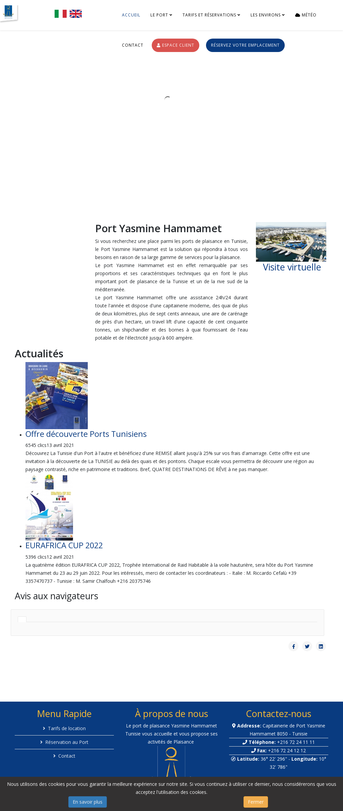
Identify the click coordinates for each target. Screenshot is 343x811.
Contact (132, 45)
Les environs (266, 15)
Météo (306, 15)
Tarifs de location (67, 728)
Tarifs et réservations (209, 15)
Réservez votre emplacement (245, 45)
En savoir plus (87, 802)
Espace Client (175, 45)
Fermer (256, 802)
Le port (159, 15)
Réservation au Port (66, 742)
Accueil (131, 15)
